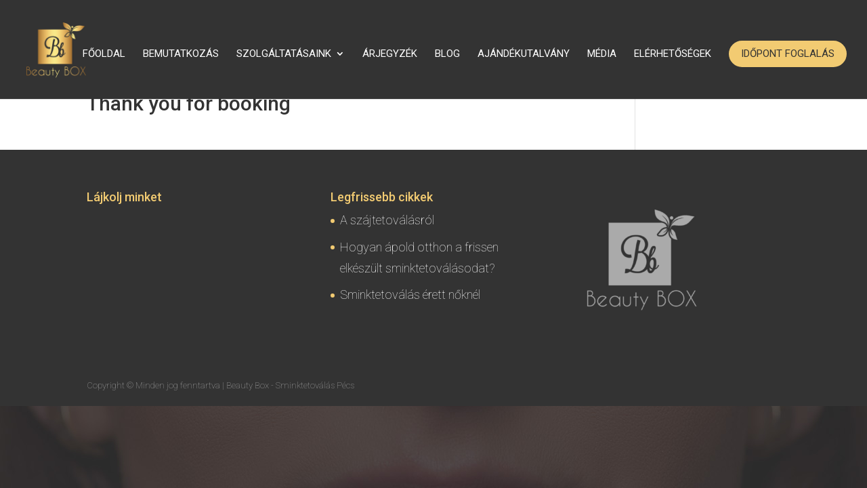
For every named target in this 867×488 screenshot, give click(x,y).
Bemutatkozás (181, 54)
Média (601, 54)
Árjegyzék (389, 54)
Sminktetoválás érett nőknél (410, 294)
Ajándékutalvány (524, 54)
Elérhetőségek (672, 54)
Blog (447, 54)
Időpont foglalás (787, 53)
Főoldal (104, 54)
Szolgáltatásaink (283, 54)
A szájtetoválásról (387, 220)
